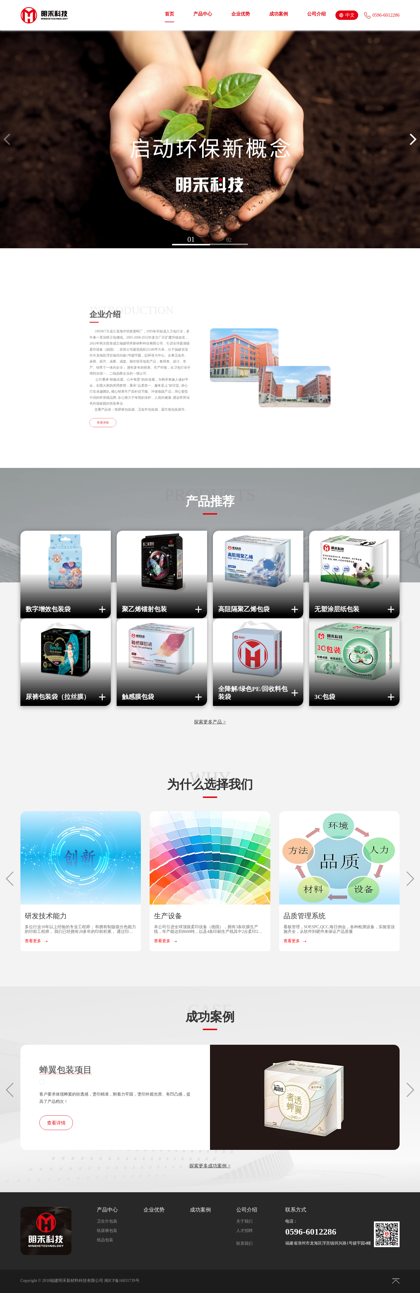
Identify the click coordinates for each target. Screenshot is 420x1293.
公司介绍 (316, 13)
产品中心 (202, 13)
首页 (169, 13)
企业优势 (240, 13)
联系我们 (244, 1243)
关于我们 (244, 1221)
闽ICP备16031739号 (121, 1280)
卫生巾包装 (107, 1221)
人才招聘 (244, 1230)
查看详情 (56, 1122)
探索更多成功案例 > (209, 1165)
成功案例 (278, 13)
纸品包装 (105, 1240)
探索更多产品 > (210, 721)
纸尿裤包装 (107, 1230)
